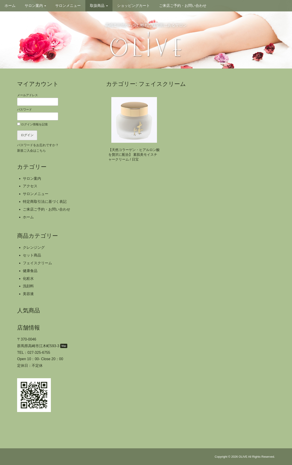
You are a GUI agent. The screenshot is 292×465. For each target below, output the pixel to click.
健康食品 (30, 271)
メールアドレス (37, 99)
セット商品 (32, 255)
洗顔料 (28, 286)
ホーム (10, 6)
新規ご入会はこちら (31, 150)
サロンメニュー (68, 6)
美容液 (28, 294)
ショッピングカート (133, 6)
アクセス (30, 186)
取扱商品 (99, 6)
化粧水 (28, 278)
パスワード (37, 114)
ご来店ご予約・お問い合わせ (182, 6)
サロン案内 (35, 6)
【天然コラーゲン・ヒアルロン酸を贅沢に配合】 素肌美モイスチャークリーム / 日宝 (134, 154)
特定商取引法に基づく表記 (45, 201)
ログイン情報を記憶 (32, 124)
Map (63, 346)
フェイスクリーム (37, 263)
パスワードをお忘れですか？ (38, 145)
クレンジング (34, 247)
